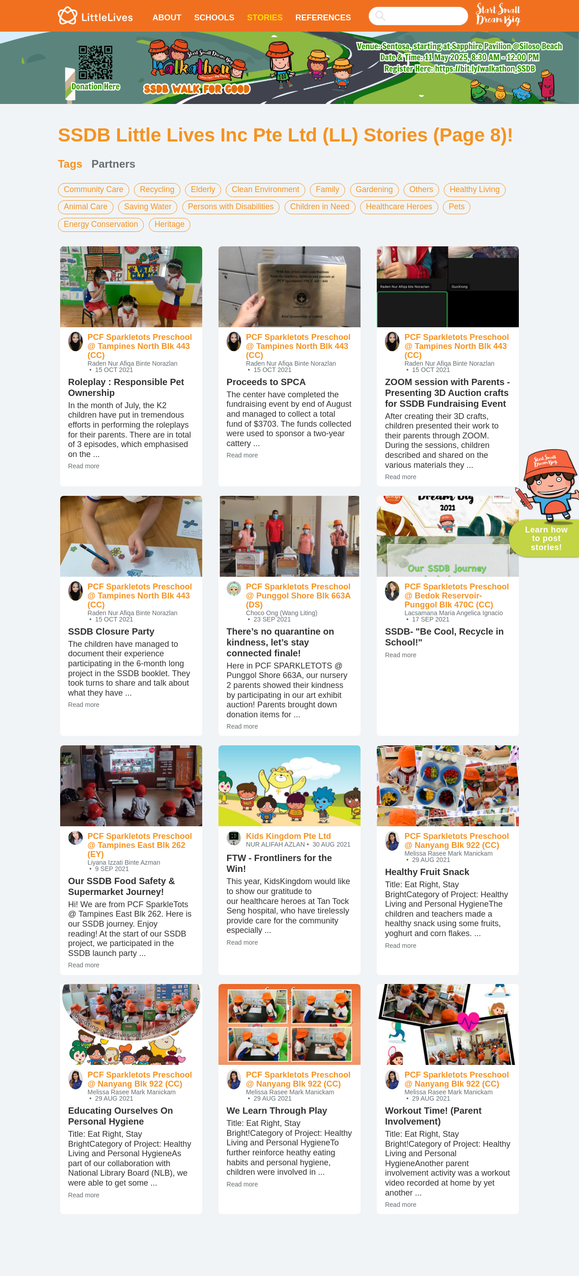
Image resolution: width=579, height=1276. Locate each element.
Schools (214, 17)
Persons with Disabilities (234, 206)
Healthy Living (483, 189)
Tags (70, 164)
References (323, 17)
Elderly (206, 189)
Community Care (94, 189)
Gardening (381, 189)
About (166, 17)
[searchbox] (418, 16)
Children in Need (325, 206)
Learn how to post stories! (546, 538)
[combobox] (418, 10)
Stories (265, 17)
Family (333, 189)
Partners (113, 164)
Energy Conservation (102, 223)
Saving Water (149, 206)
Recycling (159, 189)
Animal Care (86, 206)
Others (429, 189)
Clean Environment (269, 189)
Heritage (172, 223)
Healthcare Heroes (406, 206)
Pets (465, 206)
